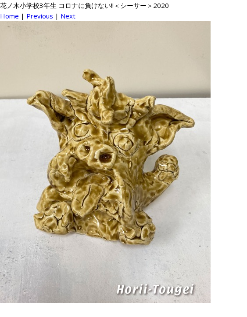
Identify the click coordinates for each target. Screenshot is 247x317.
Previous (39, 15)
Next (68, 15)
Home (9, 15)
